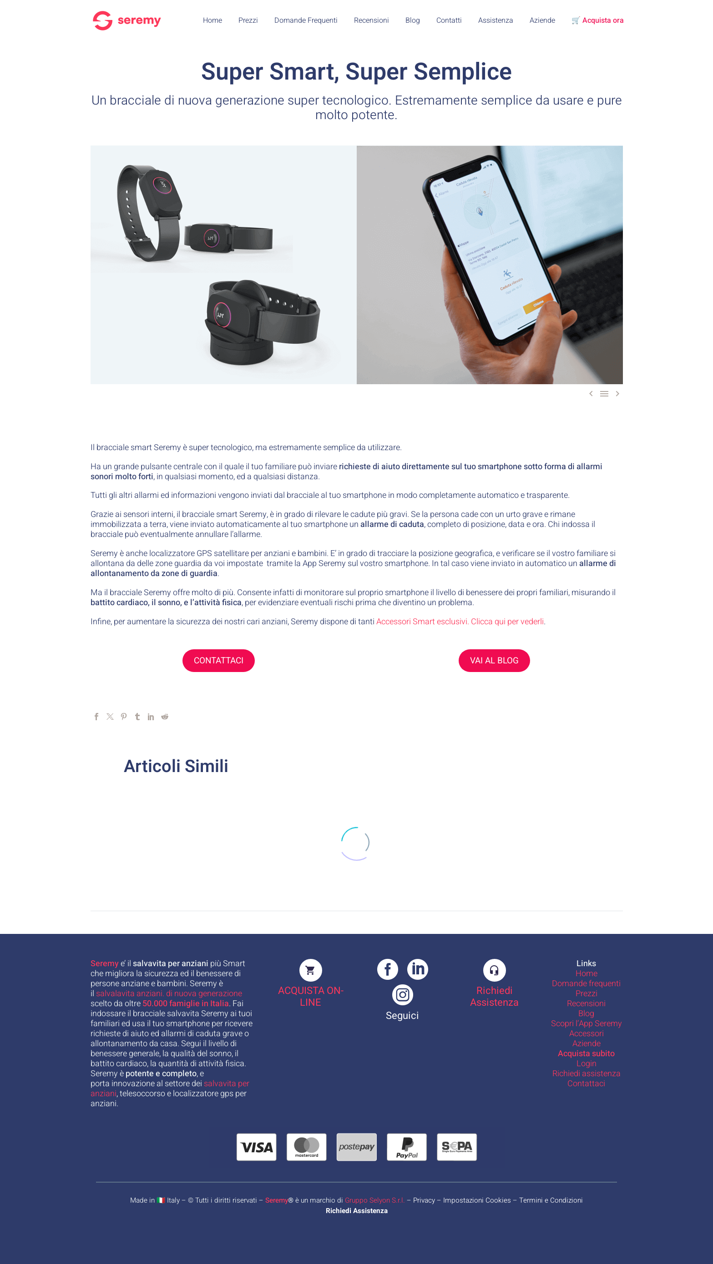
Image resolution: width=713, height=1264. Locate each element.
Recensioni (371, 20)
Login (586, 1064)
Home (212, 20)
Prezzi (248, 20)
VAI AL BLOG (494, 660)
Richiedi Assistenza (494, 996)
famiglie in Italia (185, 1004)
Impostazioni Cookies (477, 1200)
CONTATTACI (218, 660)
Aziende (542, 20)
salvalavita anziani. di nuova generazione (169, 994)
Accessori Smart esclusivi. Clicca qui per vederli (460, 622)
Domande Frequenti (306, 20)
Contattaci (586, 1084)
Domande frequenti (586, 984)
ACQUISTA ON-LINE (311, 996)
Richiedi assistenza (586, 1074)
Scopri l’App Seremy (586, 1024)
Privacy (424, 1200)
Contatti (449, 20)
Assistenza (495, 20)
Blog (412, 20)
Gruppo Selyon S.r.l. (375, 1200)
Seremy (276, 1200)
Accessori (586, 1034)
